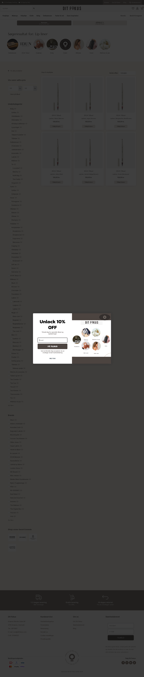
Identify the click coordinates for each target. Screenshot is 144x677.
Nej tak (53, 358)
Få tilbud (52, 346)
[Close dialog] (104, 317)
